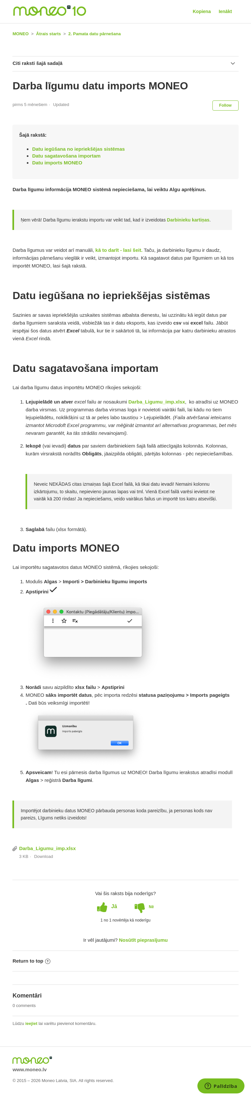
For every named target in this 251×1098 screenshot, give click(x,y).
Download (43, 856)
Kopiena (202, 11)
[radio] (107, 906)
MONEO (20, 33)
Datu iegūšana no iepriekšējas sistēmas (78, 149)
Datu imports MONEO (57, 162)
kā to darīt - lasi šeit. (118, 250)
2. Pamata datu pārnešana (94, 33)
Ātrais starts (48, 33)
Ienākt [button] (225, 11)
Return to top (31, 961)
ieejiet (31, 1023)
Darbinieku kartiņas (188, 219)
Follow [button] (225, 105)
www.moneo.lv (29, 1069)
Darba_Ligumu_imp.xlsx (47, 848)
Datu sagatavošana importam (66, 156)
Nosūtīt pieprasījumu (143, 940)
